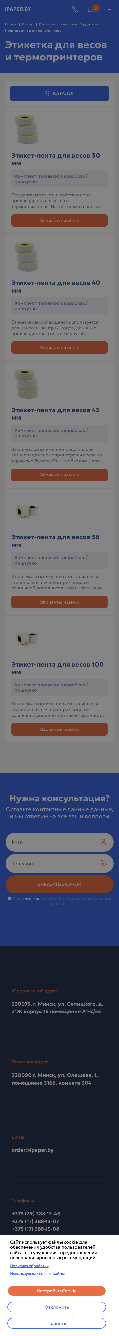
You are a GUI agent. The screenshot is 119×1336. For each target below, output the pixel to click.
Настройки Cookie (57, 1291)
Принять (56, 1323)
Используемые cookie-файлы (37, 1273)
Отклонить (57, 1307)
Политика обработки (29, 1265)
